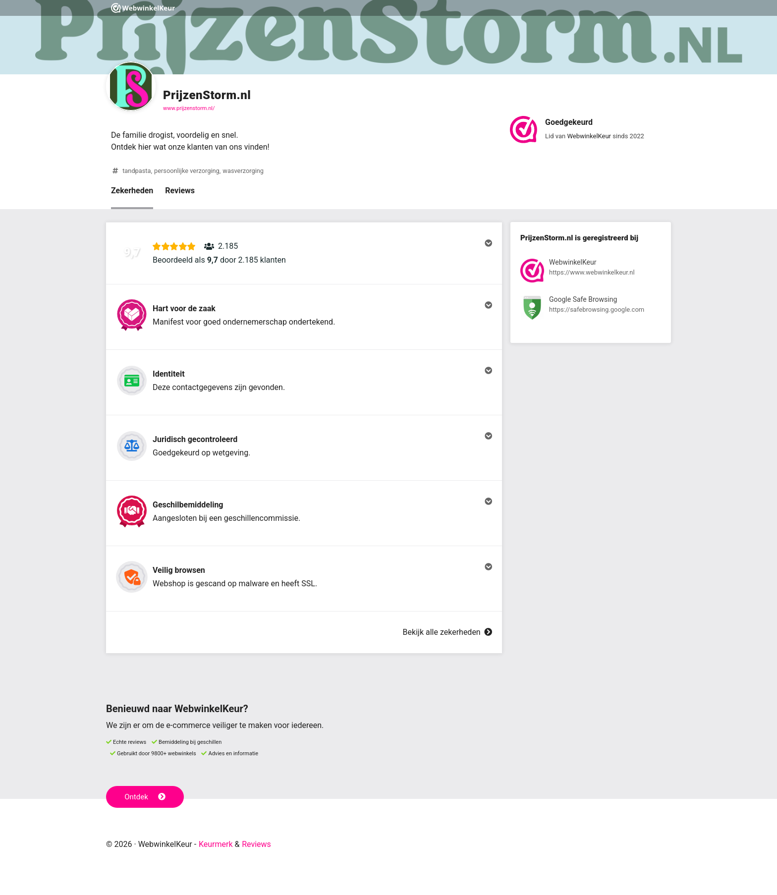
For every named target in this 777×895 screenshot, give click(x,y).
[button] (304, 253)
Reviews (180, 190)
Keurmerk (216, 844)
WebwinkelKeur (589, 136)
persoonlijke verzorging (187, 170)
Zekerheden (132, 190)
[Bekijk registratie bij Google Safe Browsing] (590, 309)
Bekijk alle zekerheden (447, 632)
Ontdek (145, 796)
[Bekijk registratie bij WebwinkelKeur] (590, 272)
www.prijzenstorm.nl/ (189, 108)
